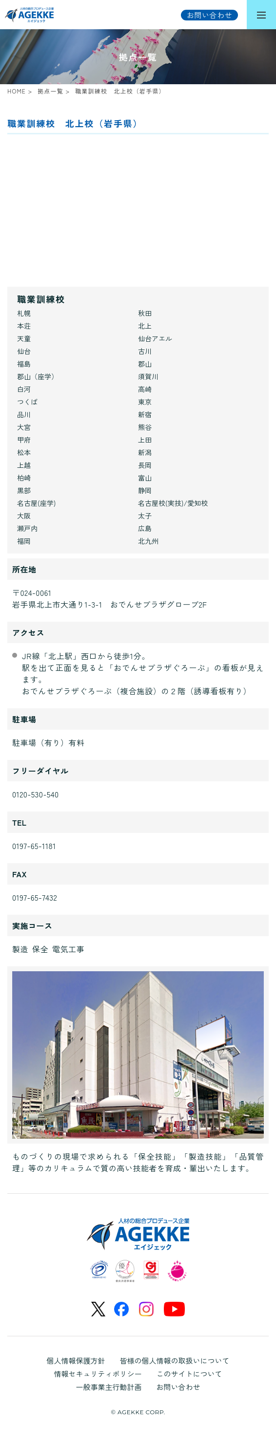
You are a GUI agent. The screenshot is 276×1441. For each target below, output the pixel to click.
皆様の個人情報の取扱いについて (175, 1360)
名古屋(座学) (36, 503)
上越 (24, 465)
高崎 (145, 389)
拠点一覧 (50, 91)
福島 (24, 364)
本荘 (24, 326)
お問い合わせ (178, 1387)
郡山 (145, 364)
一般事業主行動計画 (108, 1387)
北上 (145, 326)
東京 (145, 401)
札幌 (24, 313)
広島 (145, 528)
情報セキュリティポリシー (97, 1373)
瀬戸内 (27, 528)
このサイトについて (189, 1373)
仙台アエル (155, 338)
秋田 (145, 313)
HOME (16, 91)
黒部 (24, 490)
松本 (24, 452)
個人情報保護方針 (75, 1360)
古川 (145, 351)
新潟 (145, 452)
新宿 (145, 414)
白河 (24, 389)
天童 (24, 338)
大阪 (24, 515)
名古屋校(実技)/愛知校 (173, 503)
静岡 (145, 490)
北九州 (148, 541)
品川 (24, 414)
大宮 (24, 427)
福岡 (24, 541)
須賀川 (148, 376)
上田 (145, 439)
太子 (145, 515)
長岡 (145, 465)
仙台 (24, 351)
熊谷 (145, 427)
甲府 (24, 439)
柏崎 (24, 477)
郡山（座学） (37, 376)
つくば (27, 401)
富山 (145, 477)
